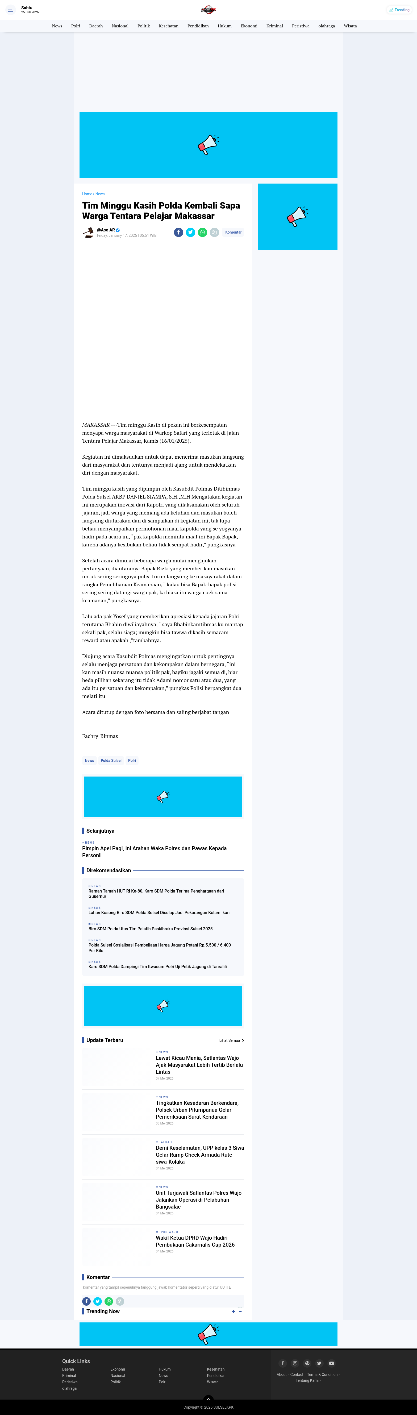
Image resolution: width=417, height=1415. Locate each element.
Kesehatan (169, 26)
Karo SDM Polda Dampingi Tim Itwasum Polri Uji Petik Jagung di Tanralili (158, 966)
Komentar (232, 232)
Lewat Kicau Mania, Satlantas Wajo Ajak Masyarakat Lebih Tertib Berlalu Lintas (199, 1065)
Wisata (350, 26)
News (57, 26)
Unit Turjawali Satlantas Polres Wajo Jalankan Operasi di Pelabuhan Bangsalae (198, 1200)
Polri (75, 26)
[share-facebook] (178, 232)
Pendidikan (198, 26)
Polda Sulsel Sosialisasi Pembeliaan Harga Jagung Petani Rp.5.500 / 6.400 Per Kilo (160, 948)
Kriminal (274, 26)
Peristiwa (300, 26)
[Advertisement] (208, 74)
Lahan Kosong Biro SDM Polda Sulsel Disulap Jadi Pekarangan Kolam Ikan (159, 912)
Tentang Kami (307, 1380)
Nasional (120, 26)
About (282, 1374)
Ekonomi (249, 26)
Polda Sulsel (111, 760)
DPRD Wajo (168, 1232)
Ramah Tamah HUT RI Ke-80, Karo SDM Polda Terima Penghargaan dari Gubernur (156, 894)
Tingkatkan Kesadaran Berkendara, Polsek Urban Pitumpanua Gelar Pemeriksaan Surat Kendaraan (197, 1110)
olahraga (327, 26)
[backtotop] (208, 1400)
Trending (402, 10)
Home (87, 194)
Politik (143, 26)
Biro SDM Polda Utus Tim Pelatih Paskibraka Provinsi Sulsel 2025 (151, 928)
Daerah (96, 26)
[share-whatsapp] (202, 232)
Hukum (225, 26)
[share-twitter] (190, 232)
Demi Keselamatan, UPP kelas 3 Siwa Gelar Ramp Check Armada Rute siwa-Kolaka (200, 1155)
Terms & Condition (322, 1374)
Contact (296, 1374)
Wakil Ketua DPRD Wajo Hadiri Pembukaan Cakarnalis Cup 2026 (195, 1241)
